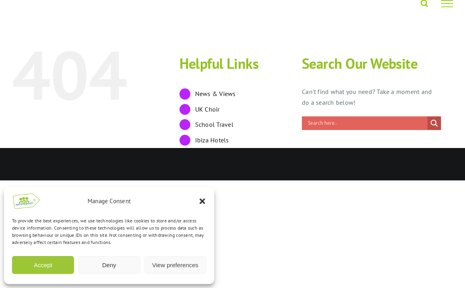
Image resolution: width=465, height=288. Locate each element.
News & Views (215, 94)
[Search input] (366, 123)
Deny (109, 265)
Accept (43, 265)
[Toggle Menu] (447, 3)
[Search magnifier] (434, 123)
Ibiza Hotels (212, 140)
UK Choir (207, 109)
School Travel (214, 124)
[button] (202, 201)
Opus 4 (100, 164)
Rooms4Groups (67, 164)
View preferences (175, 265)
